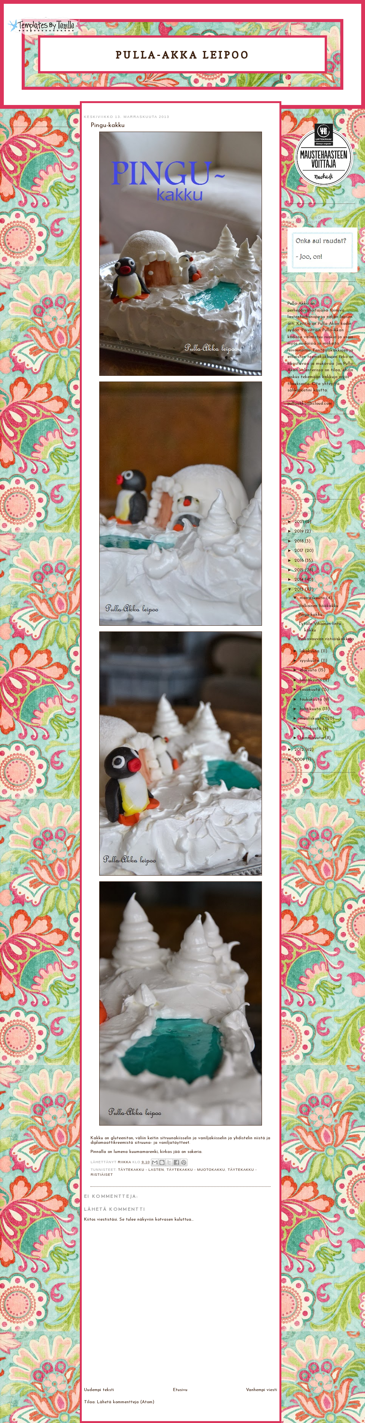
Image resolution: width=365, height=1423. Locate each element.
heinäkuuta (311, 680)
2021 (299, 522)
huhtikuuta (311, 709)
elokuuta (309, 670)
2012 (299, 749)
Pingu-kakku (310, 614)
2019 (299, 531)
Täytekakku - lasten (141, 1170)
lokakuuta (310, 651)
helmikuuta (311, 728)
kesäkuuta (311, 689)
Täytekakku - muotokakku (196, 1170)
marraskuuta (313, 598)
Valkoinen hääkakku (318, 606)
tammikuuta (312, 738)
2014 (299, 579)
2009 (300, 759)
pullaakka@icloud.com (309, 403)
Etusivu (180, 1390)
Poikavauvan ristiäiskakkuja (326, 639)
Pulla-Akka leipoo (182, 55)
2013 (299, 589)
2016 (299, 560)
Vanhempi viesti (261, 1390)
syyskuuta (310, 660)
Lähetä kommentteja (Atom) (125, 1402)
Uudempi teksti (99, 1390)
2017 (299, 551)
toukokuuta (312, 699)
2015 (299, 570)
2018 (299, 541)
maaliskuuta (312, 718)
